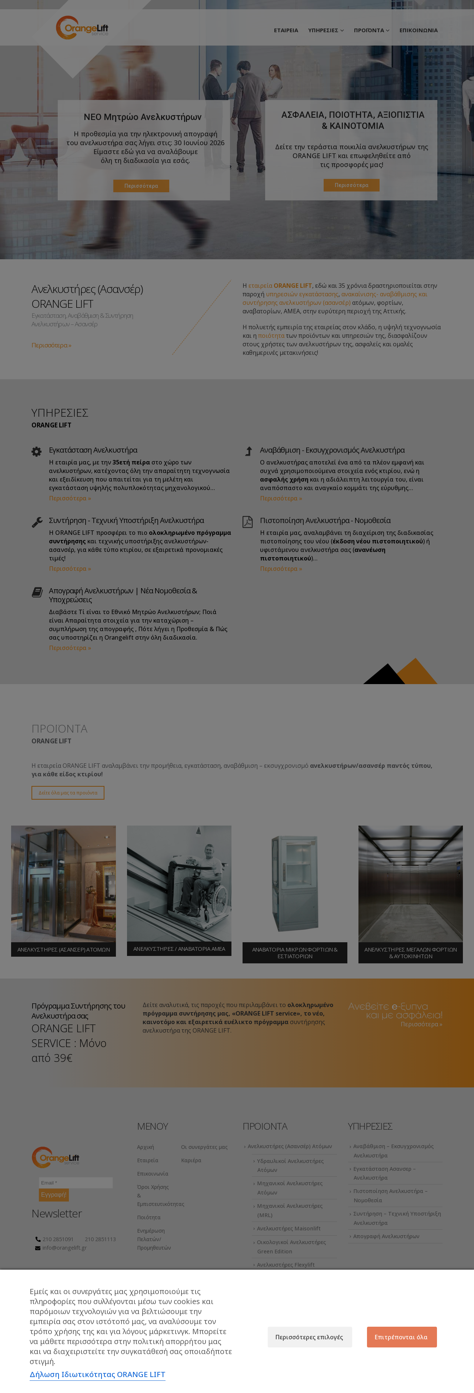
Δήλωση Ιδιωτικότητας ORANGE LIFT (98, 1374)
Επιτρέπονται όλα (401, 1337)
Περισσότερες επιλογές (309, 1337)
